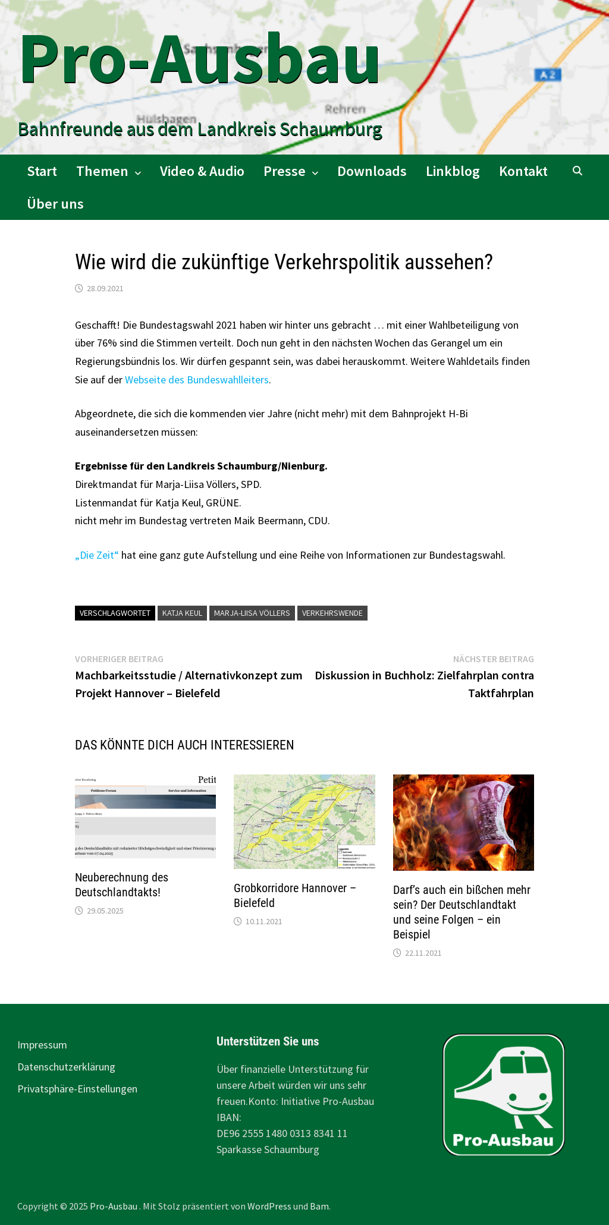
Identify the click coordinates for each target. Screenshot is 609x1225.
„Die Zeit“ (97, 555)
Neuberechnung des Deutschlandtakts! (121, 884)
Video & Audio (202, 171)
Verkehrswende (332, 612)
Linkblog (453, 171)
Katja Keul (182, 612)
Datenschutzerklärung (66, 1066)
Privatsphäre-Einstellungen (77, 1088)
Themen (102, 171)
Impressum (42, 1044)
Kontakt (523, 171)
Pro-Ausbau (199, 57)
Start (42, 171)
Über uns (55, 203)
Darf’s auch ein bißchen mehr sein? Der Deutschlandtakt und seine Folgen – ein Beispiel (461, 912)
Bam (319, 1206)
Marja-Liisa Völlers (252, 612)
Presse (284, 171)
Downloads (372, 171)
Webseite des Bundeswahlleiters (197, 379)
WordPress (269, 1206)
